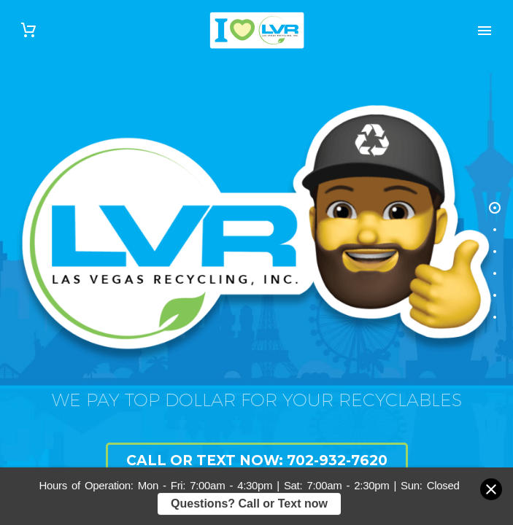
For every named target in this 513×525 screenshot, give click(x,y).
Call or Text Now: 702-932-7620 (256, 460)
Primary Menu (484, 30)
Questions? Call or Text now (249, 506)
